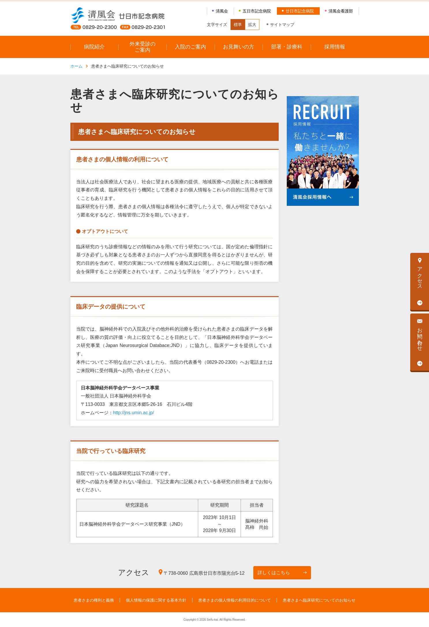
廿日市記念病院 (300, 11)
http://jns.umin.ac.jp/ (133, 412)
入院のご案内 (190, 47)
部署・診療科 (286, 47)
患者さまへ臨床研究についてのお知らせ (319, 600)
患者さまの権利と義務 (94, 600)
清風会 (222, 11)
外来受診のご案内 (143, 47)
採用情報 (334, 47)
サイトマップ (282, 24)
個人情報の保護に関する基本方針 (156, 600)
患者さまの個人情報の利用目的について (234, 600)
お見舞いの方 (238, 47)
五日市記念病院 (257, 11)
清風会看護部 (341, 11)
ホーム (76, 66)
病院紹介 (94, 47)
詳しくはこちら (274, 572)
